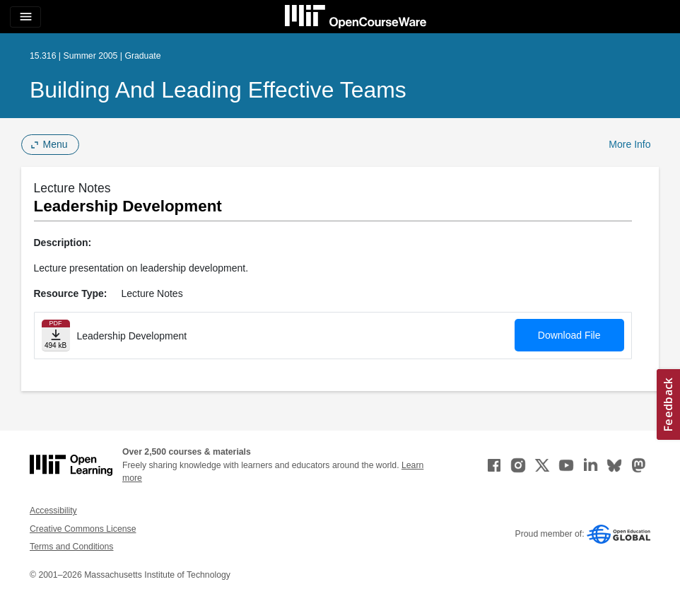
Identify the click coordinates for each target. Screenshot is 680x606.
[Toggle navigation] (25, 17)
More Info (629, 144)
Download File (569, 335)
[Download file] (56, 335)
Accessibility (53, 510)
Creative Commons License (83, 529)
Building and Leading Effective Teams (218, 90)
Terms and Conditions (71, 547)
